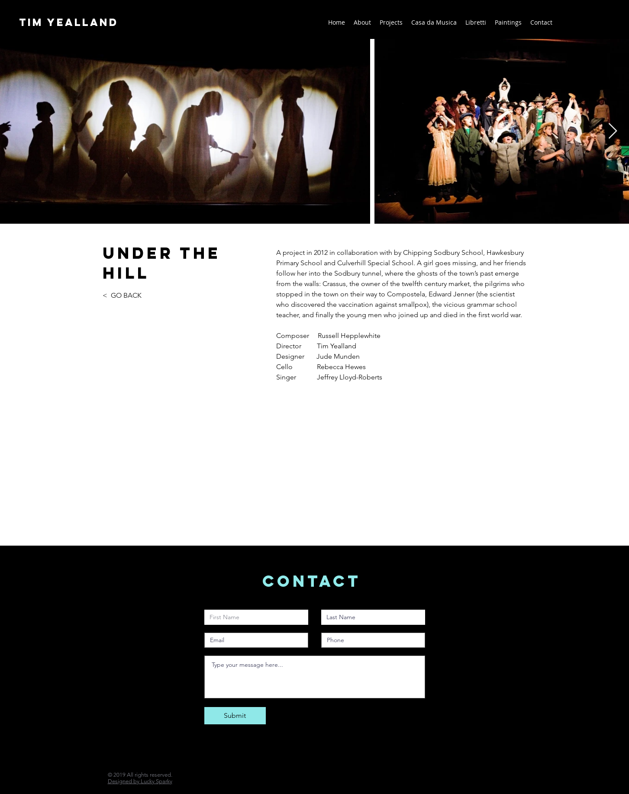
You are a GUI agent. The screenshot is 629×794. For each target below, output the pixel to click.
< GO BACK (123, 295)
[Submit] (235, 715)
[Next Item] (613, 131)
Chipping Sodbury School (443, 252)
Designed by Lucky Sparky (140, 781)
